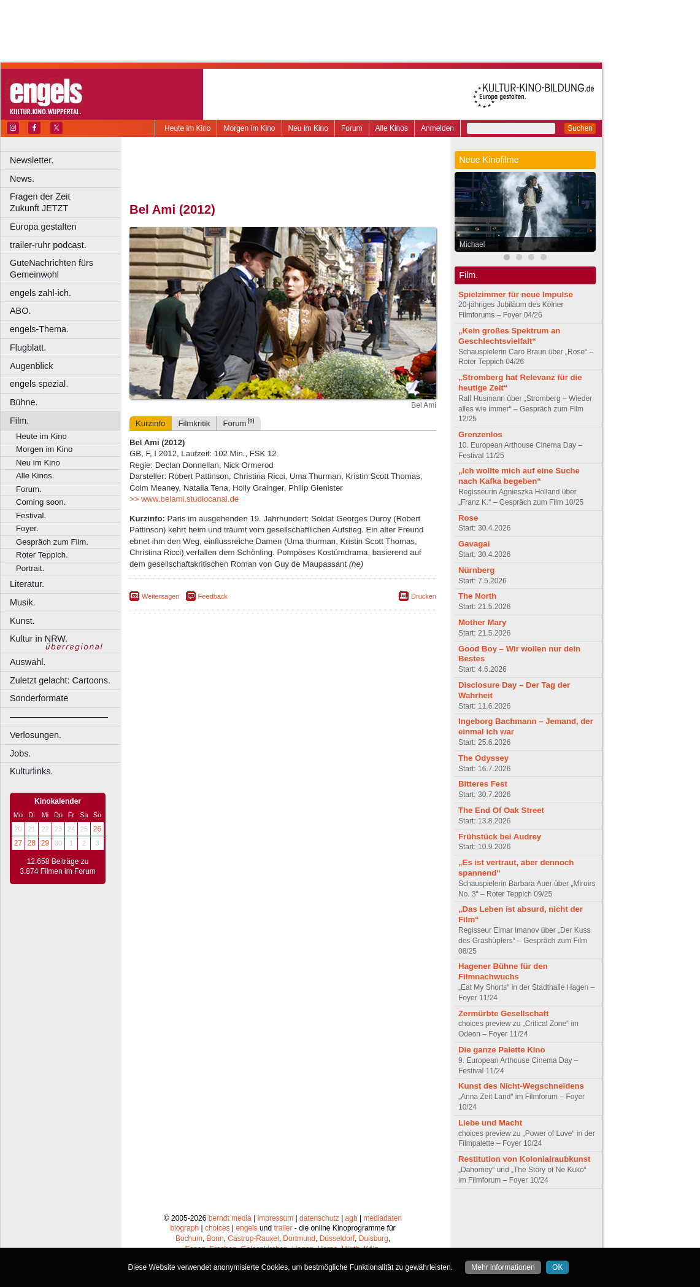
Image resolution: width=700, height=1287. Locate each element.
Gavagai (474, 543)
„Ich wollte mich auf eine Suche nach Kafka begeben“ (519, 476)
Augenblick (31, 366)
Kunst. (22, 621)
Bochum (188, 1238)
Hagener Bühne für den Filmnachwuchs (503, 971)
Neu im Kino (308, 128)
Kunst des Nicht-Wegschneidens (521, 1086)
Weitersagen (161, 596)
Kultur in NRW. (38, 639)
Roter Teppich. (42, 554)
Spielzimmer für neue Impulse (515, 294)
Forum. (29, 489)
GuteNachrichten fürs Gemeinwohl (51, 268)
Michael (472, 244)
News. (22, 179)
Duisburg (373, 1238)
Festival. (31, 515)
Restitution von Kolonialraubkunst (524, 1159)
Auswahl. (27, 662)
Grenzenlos (480, 434)
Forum (352, 128)
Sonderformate (39, 698)
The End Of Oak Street (501, 810)
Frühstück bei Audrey (499, 836)
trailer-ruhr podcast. (48, 245)
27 (18, 843)
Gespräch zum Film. (52, 541)
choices (217, 1228)
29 (45, 843)
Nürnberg (476, 570)
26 (97, 829)
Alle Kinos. (35, 475)
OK (557, 1267)
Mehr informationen (502, 1267)
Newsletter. (31, 160)
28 (32, 843)
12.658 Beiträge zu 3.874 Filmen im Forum (57, 866)
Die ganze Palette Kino (501, 1049)
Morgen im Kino (249, 128)
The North (477, 596)
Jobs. (20, 753)
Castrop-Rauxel (253, 1238)
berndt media (230, 1218)
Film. (19, 421)
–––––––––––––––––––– (59, 716)
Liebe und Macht (490, 1122)
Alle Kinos (391, 128)
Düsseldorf (337, 1238)
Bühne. (24, 402)
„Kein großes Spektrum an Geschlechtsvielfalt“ (509, 336)
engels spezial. (39, 384)
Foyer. (27, 528)
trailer (283, 1228)
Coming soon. (41, 502)
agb (351, 1218)
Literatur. (27, 584)
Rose (468, 518)
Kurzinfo (150, 423)
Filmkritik (194, 423)
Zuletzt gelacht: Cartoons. (60, 680)
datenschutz (319, 1218)
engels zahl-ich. (40, 293)
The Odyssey (483, 758)
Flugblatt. (28, 347)
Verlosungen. (35, 735)
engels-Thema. (39, 329)
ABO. (20, 311)
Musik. (23, 602)
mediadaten (382, 1218)
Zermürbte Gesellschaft (503, 1013)
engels (246, 1228)
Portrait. (30, 568)
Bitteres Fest (482, 783)
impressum (276, 1218)
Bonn (215, 1238)
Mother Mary (482, 622)
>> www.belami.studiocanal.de (184, 499)
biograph (184, 1228)
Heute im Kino (187, 128)
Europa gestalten (43, 226)
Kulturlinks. (31, 771)
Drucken (423, 596)
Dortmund (299, 1238)
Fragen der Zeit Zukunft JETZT (66, 202)
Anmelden (437, 128)
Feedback (213, 596)
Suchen (580, 128)
